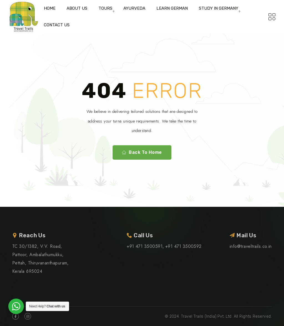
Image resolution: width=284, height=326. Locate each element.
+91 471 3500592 (183, 246)
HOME (49, 8)
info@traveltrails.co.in (251, 246)
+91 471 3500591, (145, 246)
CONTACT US (57, 24)
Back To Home (142, 152)
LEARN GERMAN (172, 8)
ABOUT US (77, 8)
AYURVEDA (134, 8)
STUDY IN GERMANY (218, 8)
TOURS (105, 8)
